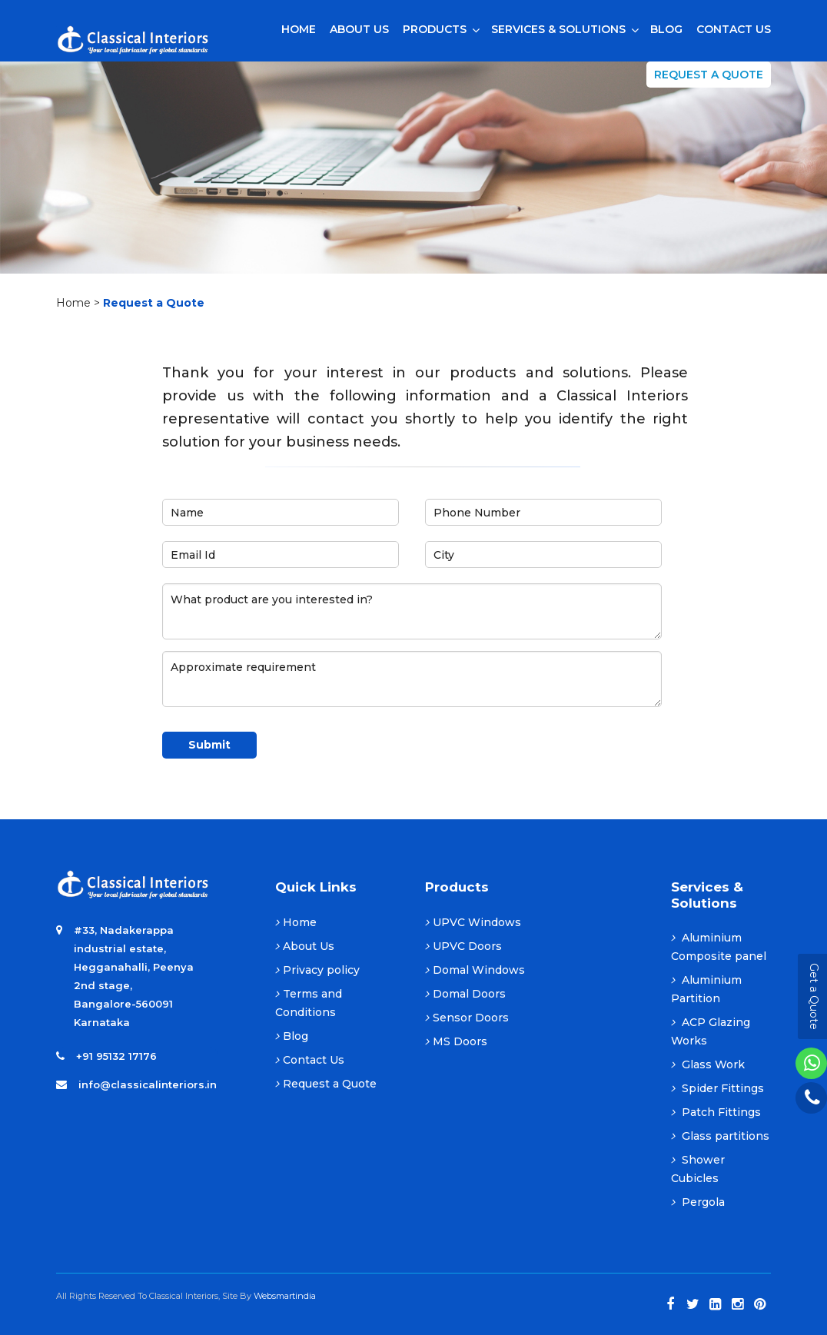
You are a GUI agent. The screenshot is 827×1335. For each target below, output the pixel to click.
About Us (304, 946)
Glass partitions (720, 1136)
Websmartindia (285, 1295)
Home (73, 303)
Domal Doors (465, 994)
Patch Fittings (716, 1112)
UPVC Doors (463, 946)
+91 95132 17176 (116, 1056)
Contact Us (309, 1060)
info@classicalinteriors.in (147, 1084)
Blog (291, 1036)
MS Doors (456, 1041)
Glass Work (708, 1064)
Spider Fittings (717, 1088)
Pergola (698, 1202)
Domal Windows (475, 970)
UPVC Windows (473, 922)
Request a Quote (708, 74)
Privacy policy (317, 970)
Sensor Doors (467, 1017)
